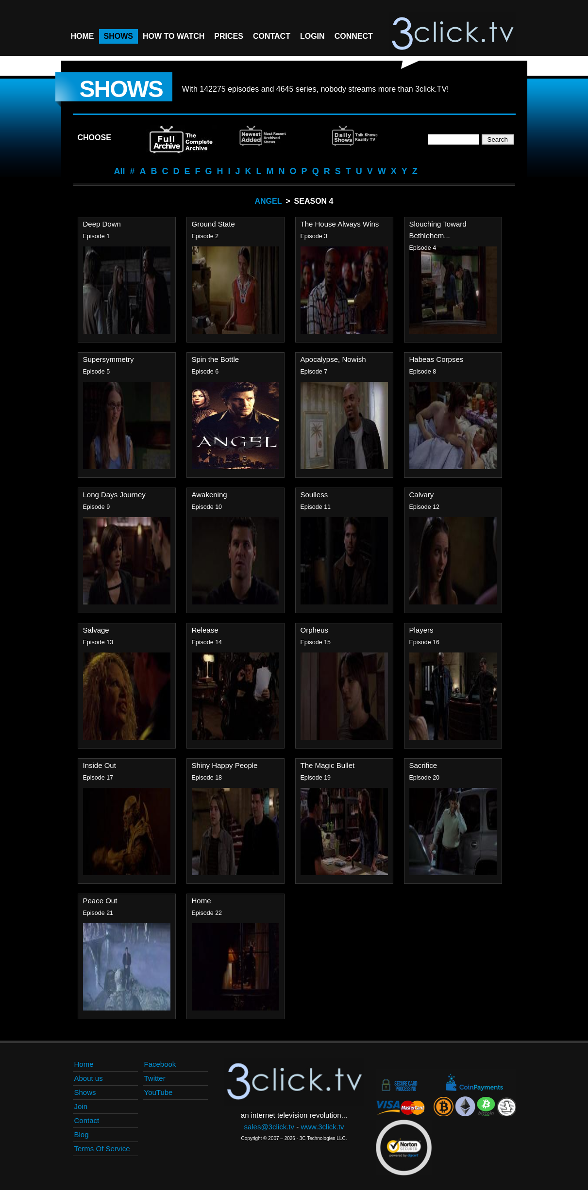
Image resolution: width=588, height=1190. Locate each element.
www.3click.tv (322, 1127)
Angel (268, 201)
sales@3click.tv (269, 1127)
